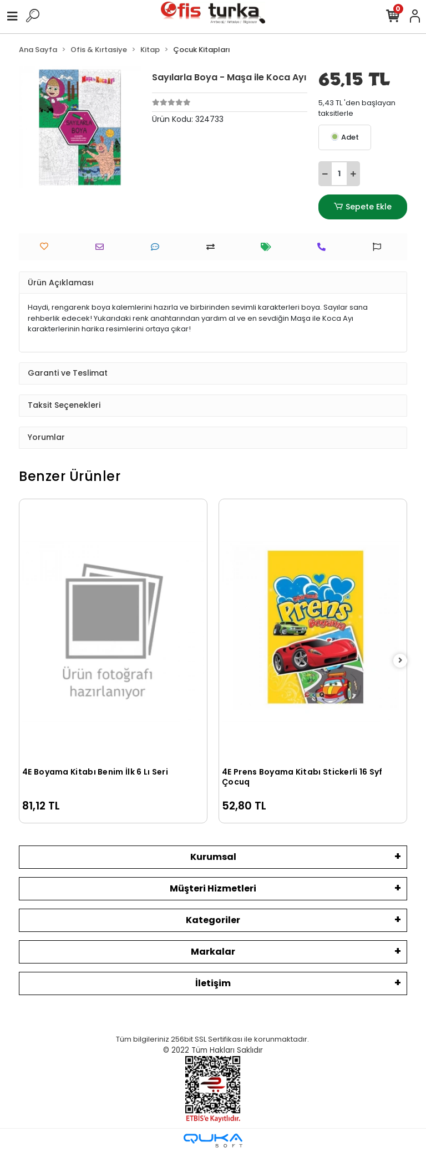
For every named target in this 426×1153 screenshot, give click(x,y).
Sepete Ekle (363, 207)
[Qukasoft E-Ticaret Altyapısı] (213, 1140)
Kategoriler (213, 920)
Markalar (213, 951)
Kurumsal (213, 856)
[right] (400, 660)
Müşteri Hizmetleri (213, 888)
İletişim (213, 983)
